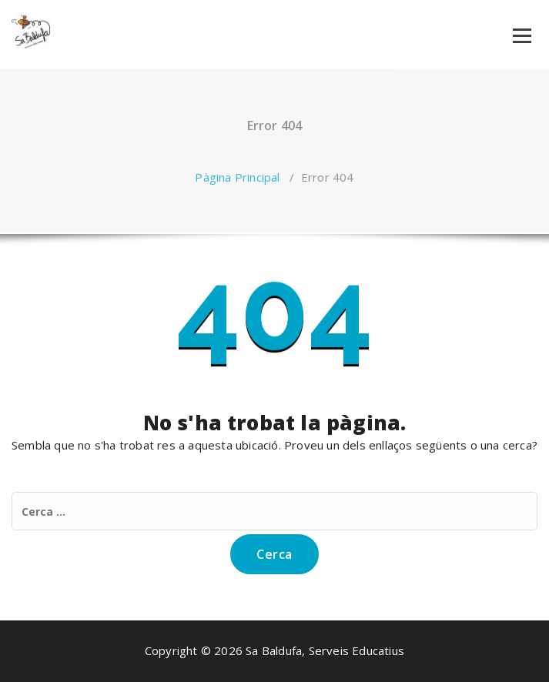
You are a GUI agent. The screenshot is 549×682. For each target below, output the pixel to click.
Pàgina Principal (237, 177)
